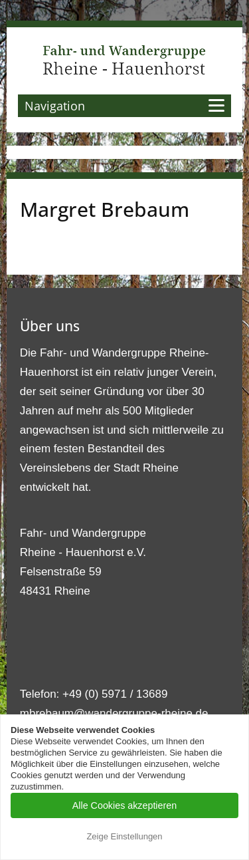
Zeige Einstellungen (124, 836)
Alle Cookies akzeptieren (124, 805)
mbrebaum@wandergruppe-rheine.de (114, 713)
